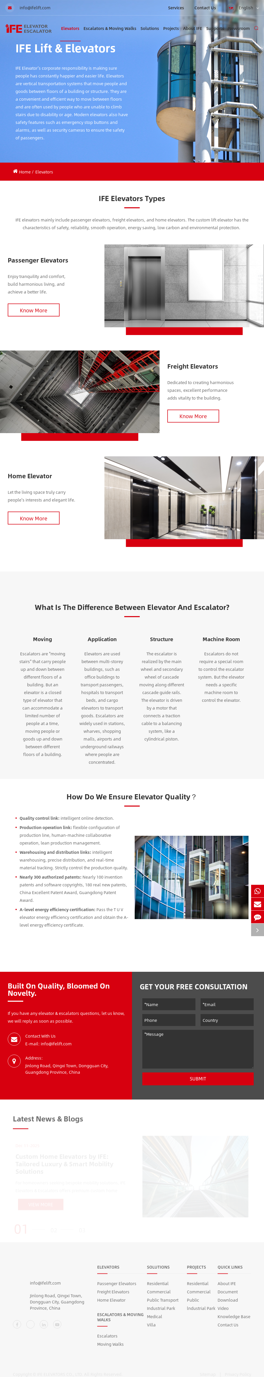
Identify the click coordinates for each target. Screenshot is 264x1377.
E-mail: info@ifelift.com (48, 1043)
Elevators (70, 33)
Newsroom (239, 33)
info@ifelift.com (28, 7)
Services (176, 7)
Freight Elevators (192, 366)
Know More (33, 310)
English (242, 8)
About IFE (192, 33)
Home (25, 172)
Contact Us (205, 7)
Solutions (150, 33)
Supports (215, 33)
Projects (171, 33)
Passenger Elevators (38, 260)
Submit (198, 1078)
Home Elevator (30, 476)
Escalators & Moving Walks (110, 33)
